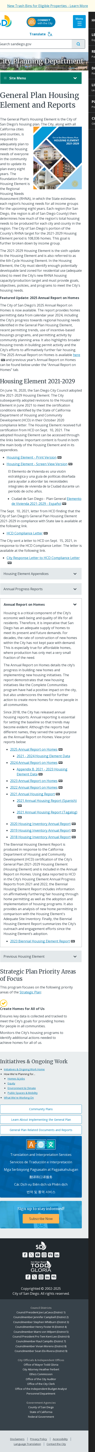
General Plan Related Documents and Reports (47, 1130)
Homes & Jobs (23, 1078)
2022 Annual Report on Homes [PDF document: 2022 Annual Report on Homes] (40, 787)
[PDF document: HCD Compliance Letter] (33, 533)
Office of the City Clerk (47, 1384)
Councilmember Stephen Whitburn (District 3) (47, 1322)
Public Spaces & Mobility (29, 1093)
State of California (47, 1412)
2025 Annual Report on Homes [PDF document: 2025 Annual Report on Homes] (40, 749)
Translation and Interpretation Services (47, 1154)
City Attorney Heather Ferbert (47, 1369)
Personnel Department (47, 1393)
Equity (18, 1083)
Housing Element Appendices (43, 573)
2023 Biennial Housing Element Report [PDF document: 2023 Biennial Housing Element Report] (46, 941)
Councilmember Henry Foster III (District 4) (47, 1327)
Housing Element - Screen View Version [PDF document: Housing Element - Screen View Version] (43, 464)
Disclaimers (24, 1439)
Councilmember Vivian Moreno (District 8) (47, 1346)
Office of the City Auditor (47, 1379)
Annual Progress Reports (43, 589)
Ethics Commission (47, 1374)
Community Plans (47, 1109)
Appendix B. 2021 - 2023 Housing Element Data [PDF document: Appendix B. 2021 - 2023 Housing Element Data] (48, 771)
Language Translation (34, 1444)
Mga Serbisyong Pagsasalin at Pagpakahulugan (48, 1169)
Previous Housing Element (43, 956)
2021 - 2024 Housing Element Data (50, 756)
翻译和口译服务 (47, 1177)
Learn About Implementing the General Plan (47, 1120)
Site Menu (43, 78)
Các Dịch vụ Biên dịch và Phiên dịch (47, 1184)
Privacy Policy (45, 1439)
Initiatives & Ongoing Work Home (31, 1069)
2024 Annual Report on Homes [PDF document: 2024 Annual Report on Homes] (40, 762)
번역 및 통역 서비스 (47, 1192)
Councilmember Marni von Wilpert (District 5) (47, 1332)
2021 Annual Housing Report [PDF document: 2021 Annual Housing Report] (39, 794)
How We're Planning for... (26, 1074)
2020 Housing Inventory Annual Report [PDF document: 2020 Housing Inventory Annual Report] (47, 823)
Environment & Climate (28, 1088)
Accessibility (66, 1439)
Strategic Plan (37, 992)
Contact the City (63, 1444)
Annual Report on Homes (43, 604)
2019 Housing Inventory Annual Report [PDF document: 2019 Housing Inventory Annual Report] (47, 830)
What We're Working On (25, 1097)
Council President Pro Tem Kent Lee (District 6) (47, 1336)
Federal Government (48, 1417)
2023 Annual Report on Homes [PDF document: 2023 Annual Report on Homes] (40, 780)
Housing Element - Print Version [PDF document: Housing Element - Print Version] (38, 457)
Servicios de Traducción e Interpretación (47, 1162)
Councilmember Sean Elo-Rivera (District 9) (47, 1351)
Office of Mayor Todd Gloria (47, 1364)
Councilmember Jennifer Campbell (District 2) (47, 1317)
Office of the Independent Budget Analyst (47, 1389)
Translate (47, 34)
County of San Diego (47, 1407)
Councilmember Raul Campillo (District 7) (47, 1341)
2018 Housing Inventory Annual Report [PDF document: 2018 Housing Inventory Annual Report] (47, 837)
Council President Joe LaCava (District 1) (47, 1312)
